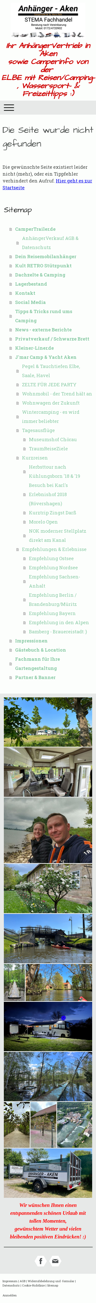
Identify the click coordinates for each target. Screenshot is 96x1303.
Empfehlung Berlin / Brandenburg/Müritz (53, 599)
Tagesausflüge (38, 430)
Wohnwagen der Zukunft (51, 403)
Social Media (30, 302)
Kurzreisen (35, 458)
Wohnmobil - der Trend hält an (57, 394)
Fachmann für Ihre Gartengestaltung (37, 663)
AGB (22, 1281)
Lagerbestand (31, 284)
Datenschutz (11, 1285)
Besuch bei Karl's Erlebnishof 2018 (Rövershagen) (48, 494)
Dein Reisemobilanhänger (45, 256)
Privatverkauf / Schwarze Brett (52, 339)
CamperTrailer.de (35, 229)
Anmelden (10, 1295)
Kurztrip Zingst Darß (52, 513)
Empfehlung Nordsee (53, 567)
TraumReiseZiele (48, 449)
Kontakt (25, 293)
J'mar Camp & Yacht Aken (46, 357)
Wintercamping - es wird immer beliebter (50, 416)
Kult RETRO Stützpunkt (43, 266)
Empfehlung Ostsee (51, 558)
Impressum (10, 1281)
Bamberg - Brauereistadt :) (58, 631)
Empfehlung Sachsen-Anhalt (54, 581)
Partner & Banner (35, 677)
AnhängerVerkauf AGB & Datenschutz (50, 242)
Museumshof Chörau (53, 439)
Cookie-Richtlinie (33, 1285)
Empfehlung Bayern (52, 613)
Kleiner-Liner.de (34, 348)
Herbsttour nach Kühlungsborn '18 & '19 (54, 471)
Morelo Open (43, 522)
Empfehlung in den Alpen (59, 622)
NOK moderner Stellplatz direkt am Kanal (57, 535)
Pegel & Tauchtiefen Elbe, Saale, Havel (51, 370)
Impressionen (31, 641)
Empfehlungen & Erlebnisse (54, 549)
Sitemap (52, 1285)
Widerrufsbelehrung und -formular (51, 1281)
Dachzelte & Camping (40, 275)
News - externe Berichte (43, 330)
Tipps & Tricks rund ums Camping (43, 316)
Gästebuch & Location (40, 650)
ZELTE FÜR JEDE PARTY (49, 384)
